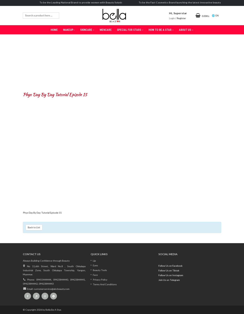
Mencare (106, 29)
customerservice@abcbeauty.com (51, 288)
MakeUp (69, 29)
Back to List (34, 227)
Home (54, 29)
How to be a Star (161, 29)
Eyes (95, 265)
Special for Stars (130, 29)
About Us (186, 29)
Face (95, 274)
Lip (94, 260)
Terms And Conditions (105, 284)
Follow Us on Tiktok (168, 270)
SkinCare (87, 29)
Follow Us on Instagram (170, 275)
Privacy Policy (100, 279)
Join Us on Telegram (169, 279)
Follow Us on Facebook (170, 265)
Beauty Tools (100, 270)
